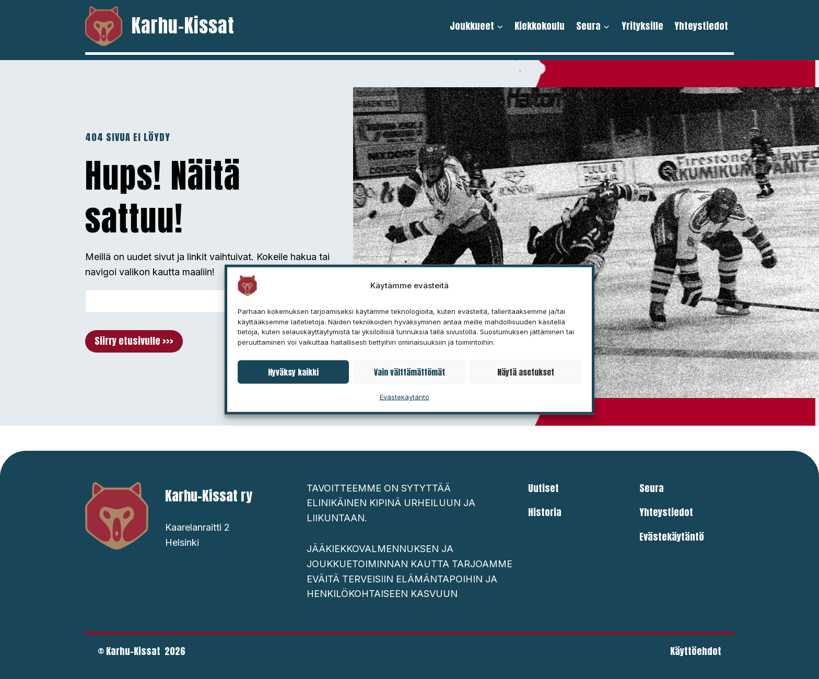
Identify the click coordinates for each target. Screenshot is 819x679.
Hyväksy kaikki (293, 372)
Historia (544, 512)
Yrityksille (642, 26)
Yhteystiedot (701, 26)
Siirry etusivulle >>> (134, 341)
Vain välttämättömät (409, 372)
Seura (651, 488)
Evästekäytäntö (404, 397)
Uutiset (543, 488)
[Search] (193, 301)
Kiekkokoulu (539, 26)
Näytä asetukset (525, 372)
